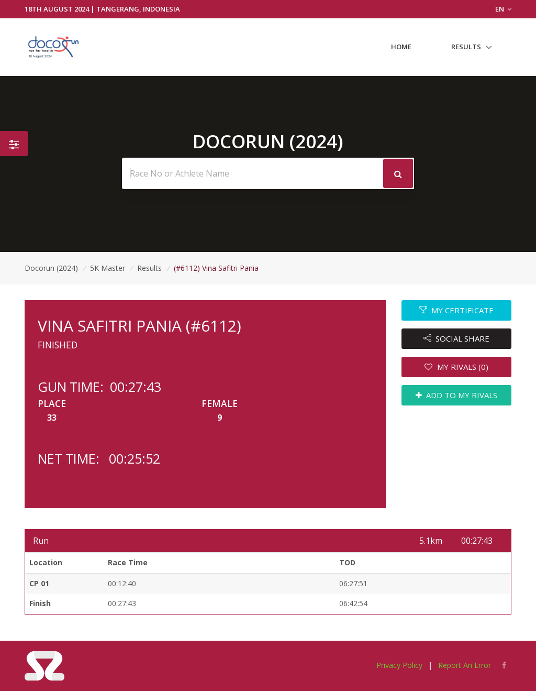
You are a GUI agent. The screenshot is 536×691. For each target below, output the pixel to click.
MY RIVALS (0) (456, 366)
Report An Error (464, 665)
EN (503, 9)
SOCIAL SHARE (456, 338)
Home (401, 46)
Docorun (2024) (51, 268)
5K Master (107, 268)
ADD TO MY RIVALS (457, 395)
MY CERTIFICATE (456, 310)
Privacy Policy (399, 665)
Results (466, 46)
